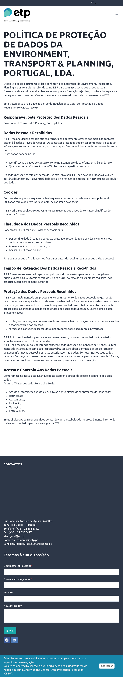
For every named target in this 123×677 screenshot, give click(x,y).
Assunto (8, 592)
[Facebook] (7, 640)
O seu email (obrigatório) (18, 579)
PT (92, 2)
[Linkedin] (14, 640)
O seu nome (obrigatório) (18, 565)
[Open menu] (116, 15)
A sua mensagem (14, 605)
